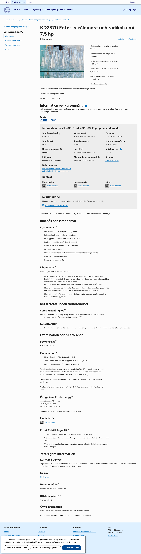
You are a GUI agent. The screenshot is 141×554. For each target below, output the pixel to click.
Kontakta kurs (78, 536)
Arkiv (7, 49)
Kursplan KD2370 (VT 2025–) (56, 205)
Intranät (30, 2)
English (134, 10)
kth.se (7, 2)
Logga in (133, 2)
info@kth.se (113, 535)
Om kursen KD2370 (61, 20)
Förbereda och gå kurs (13, 40)
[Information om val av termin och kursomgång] (86, 106)
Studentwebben (18, 2)
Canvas (41, 536)
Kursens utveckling (12, 45)
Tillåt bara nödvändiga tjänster (45, 548)
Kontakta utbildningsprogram (84, 531)
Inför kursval (9, 36)
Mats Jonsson (52, 185)
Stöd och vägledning (12, 536)
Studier (24, 20)
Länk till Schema (112, 160)
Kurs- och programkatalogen (40, 20)
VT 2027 (53, 120)
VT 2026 (43, 120)
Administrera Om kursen (127, 39)
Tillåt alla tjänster (72, 548)
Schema (41, 531)
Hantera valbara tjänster (17, 548)
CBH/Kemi (44, 477)
